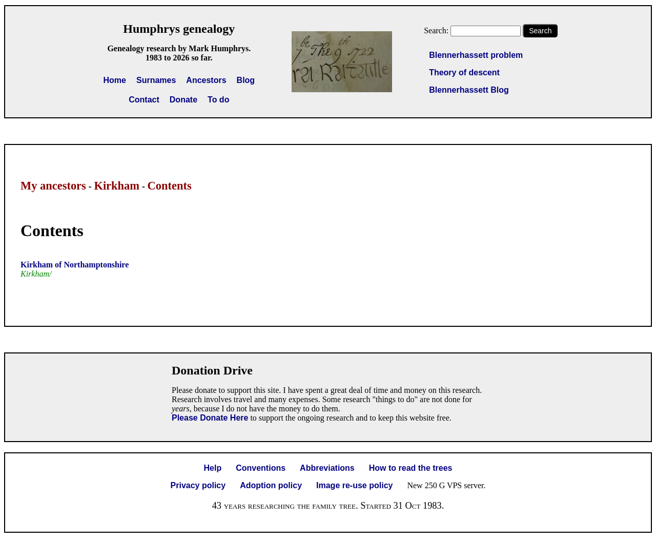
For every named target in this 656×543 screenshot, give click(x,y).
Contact (144, 99)
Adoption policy (271, 485)
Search (540, 31)
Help (213, 468)
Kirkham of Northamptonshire (74, 264)
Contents (170, 185)
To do (218, 99)
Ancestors (206, 80)
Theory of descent (464, 72)
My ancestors (53, 185)
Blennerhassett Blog (469, 90)
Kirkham (116, 185)
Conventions (260, 468)
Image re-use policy (354, 485)
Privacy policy (198, 485)
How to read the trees (411, 468)
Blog (246, 80)
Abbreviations (327, 468)
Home (115, 80)
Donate (183, 99)
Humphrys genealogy (179, 28)
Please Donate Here (210, 417)
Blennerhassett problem (476, 55)
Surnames (156, 80)
